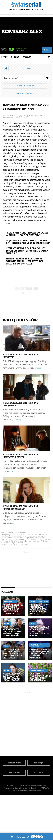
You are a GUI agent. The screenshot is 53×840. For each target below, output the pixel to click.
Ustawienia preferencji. (12, 788)
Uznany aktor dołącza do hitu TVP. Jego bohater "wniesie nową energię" (27, 251)
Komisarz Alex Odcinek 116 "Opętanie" (20, 404)
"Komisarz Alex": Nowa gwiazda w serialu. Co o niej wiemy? (27, 234)
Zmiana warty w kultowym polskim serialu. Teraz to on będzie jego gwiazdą (24, 261)
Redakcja (38, 763)
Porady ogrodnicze (38, 670)
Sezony (15, 56)
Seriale (13, 9)
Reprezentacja (9, 601)
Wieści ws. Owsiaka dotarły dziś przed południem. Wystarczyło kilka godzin (39, 631)
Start (4, 56)
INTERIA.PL (45, 788)
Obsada (27, 56)
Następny (25, 93)
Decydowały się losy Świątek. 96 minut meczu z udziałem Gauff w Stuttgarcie (12, 653)
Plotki (6, 624)
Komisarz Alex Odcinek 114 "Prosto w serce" (20, 507)
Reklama (38, 773)
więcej (38, 367)
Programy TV (26, 9)
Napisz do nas (14, 763)
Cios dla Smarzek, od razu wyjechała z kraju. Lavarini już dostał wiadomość (39, 653)
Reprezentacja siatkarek (36, 645)
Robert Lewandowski (39, 601)
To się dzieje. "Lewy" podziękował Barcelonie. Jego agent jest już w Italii (39, 609)
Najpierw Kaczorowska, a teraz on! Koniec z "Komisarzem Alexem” (28, 242)
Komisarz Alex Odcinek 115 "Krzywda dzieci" (20, 456)
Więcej (38, 9)
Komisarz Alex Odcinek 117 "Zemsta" (20, 356)
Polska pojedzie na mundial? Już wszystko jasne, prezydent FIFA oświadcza (12, 609)
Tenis (6, 646)
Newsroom (14, 773)
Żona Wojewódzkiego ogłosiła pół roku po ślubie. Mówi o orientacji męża (12, 631)
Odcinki (27, 68)
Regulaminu (41, 785)
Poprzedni (25, 85)
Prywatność (25, 788)
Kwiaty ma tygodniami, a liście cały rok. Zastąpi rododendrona (39, 677)
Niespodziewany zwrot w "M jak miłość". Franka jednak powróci (11, 677)
